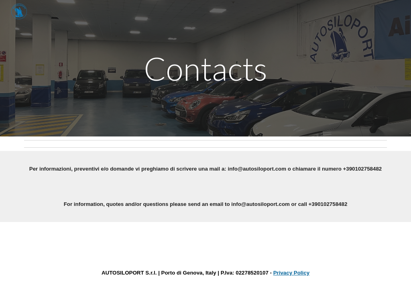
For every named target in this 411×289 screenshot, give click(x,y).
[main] (205, 68)
